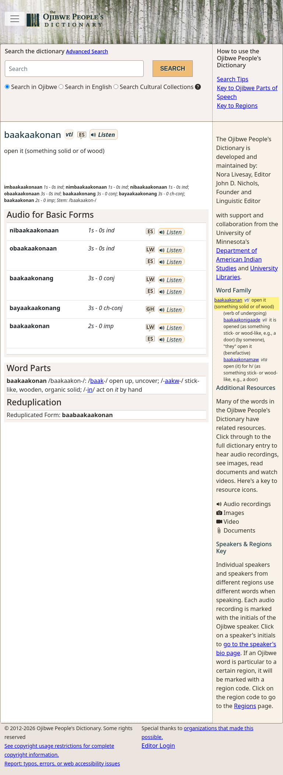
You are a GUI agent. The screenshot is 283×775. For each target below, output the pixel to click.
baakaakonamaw (241, 359)
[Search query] (74, 68)
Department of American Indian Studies (239, 259)
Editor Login (158, 746)
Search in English (85, 87)
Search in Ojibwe (31, 87)
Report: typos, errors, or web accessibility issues (62, 763)
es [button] (82, 135)
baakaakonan (228, 300)
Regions (245, 706)
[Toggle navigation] (14, 18)
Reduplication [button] (34, 402)
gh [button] (150, 309)
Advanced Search (87, 51)
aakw (172, 381)
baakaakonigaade (242, 320)
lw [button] (150, 249)
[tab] (106, 215)
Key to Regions (237, 106)
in (89, 389)
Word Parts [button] (29, 368)
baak (97, 381)
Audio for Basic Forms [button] (50, 214)
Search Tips (232, 79)
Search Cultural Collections (153, 87)
